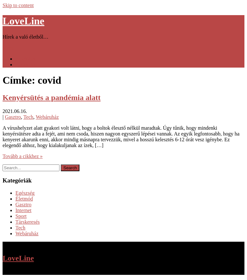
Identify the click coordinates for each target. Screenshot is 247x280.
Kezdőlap (25, 58)
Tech (28, 117)
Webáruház (47, 117)
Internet (23, 210)
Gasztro (13, 117)
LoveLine (23, 21)
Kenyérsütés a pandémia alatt (52, 97)
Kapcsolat (25, 64)
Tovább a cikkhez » (23, 156)
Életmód (24, 198)
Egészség (25, 193)
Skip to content (18, 5)
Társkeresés (27, 222)
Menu (8, 48)
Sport (21, 216)
